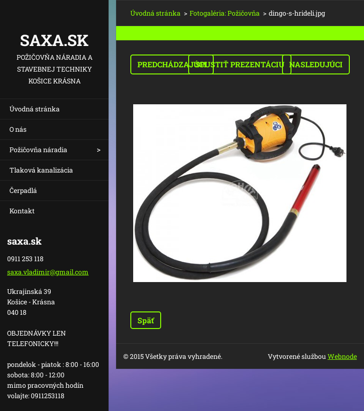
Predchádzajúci (172, 64)
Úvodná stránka (34, 108)
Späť (145, 320)
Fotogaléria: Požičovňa (225, 13)
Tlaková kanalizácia (41, 169)
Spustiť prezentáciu (239, 64)
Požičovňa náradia (38, 149)
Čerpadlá (23, 190)
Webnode (342, 356)
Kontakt (22, 210)
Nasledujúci (316, 64)
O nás (18, 129)
